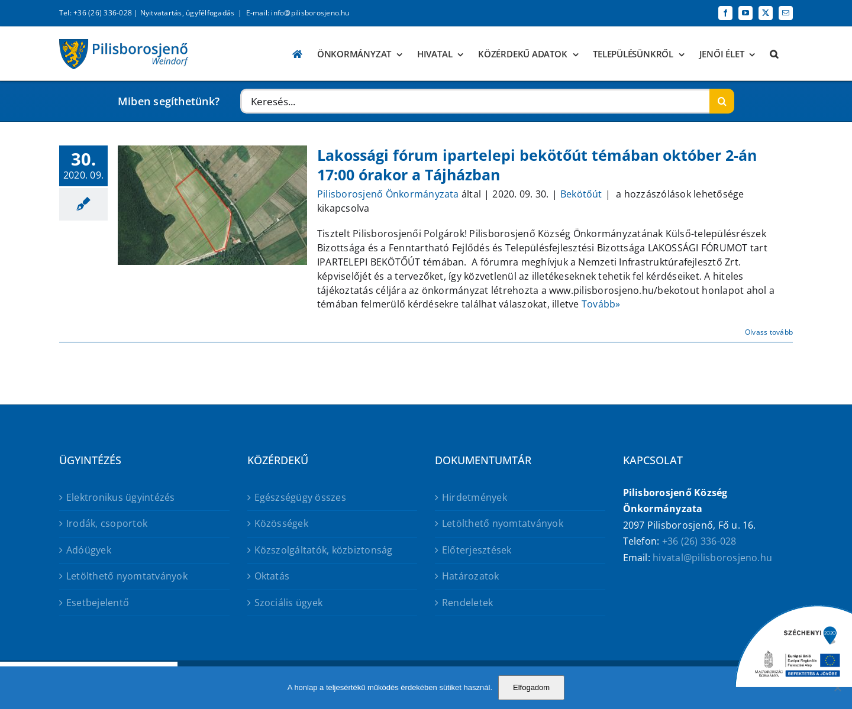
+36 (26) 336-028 (699, 541)
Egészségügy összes (300, 497)
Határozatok (470, 575)
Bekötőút (581, 193)
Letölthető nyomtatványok (127, 575)
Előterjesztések (477, 549)
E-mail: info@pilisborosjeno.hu (298, 13)
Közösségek (281, 523)
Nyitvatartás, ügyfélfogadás (187, 13)
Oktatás (272, 575)
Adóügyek (88, 549)
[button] (774, 54)
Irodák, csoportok (106, 523)
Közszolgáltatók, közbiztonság (323, 549)
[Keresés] (721, 101)
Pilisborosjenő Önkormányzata (388, 193)
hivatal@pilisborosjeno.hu (712, 557)
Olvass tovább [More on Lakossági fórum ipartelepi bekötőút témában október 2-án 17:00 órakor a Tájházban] (769, 332)
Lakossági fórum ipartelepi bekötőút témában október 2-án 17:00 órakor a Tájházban (537, 164)
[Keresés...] (474, 101)
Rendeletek (467, 602)
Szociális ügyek (288, 602)
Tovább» (601, 303)
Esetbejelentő (97, 602)
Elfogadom (531, 687)
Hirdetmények (474, 497)
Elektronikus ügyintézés (120, 497)
